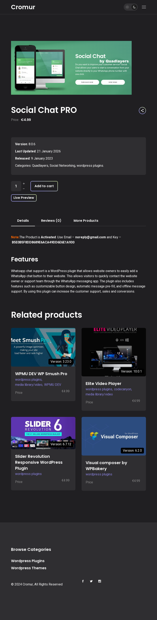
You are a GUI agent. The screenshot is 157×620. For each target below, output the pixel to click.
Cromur (23, 7)
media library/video (28, 384)
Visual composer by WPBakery (106, 465)
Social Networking (62, 165)
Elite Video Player (103, 383)
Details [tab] (23, 220)
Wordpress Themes (28, 568)
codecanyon (122, 389)
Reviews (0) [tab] (51, 220)
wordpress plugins (90, 165)
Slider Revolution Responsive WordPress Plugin (39, 462)
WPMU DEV (52, 384)
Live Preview (23, 197)
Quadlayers (40, 165)
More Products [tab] (86, 220)
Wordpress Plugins (28, 560)
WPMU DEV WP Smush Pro (41, 374)
